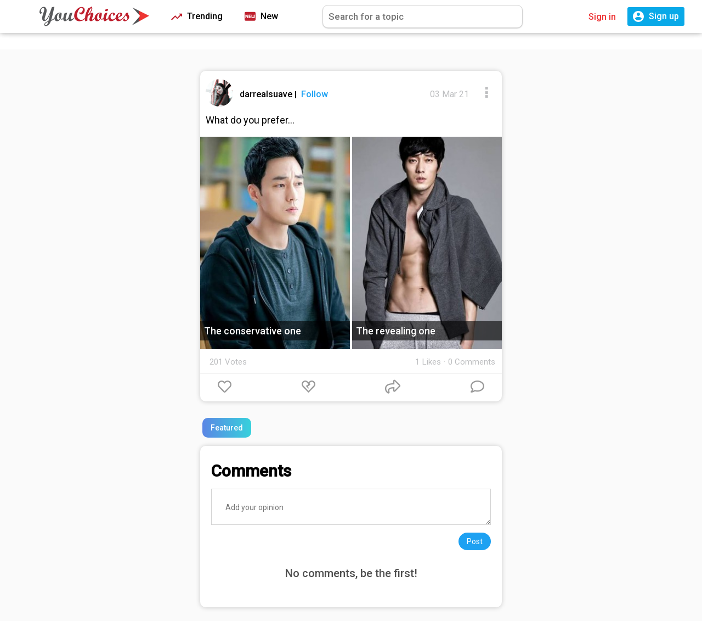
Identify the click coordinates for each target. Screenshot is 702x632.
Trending (197, 17)
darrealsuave (267, 94)
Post (475, 541)
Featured (227, 427)
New (261, 17)
